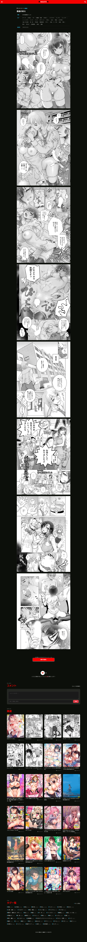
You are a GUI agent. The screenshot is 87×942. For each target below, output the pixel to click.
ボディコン (42, 20)
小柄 (38, 924)
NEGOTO (43, 2)
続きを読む (44, 659)
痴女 (23, 24)
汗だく (46, 22)
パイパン (20, 924)
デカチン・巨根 (62, 918)
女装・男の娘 (25, 22)
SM (33, 17)
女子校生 (61, 20)
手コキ (65, 921)
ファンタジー (51, 912)
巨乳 (27, 907)
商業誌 (25, 8)
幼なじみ (39, 921)
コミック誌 (43, 909)
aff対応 (29, 17)
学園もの (11, 915)
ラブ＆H (63, 909)
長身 (38, 24)
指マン (73, 921)
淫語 (60, 22)
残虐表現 (42, 22)
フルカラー (22, 909)
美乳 (44, 915)
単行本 (35, 907)
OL (17, 921)
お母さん (45, 17)
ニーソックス (25, 20)
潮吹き (28, 915)
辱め (51, 915)
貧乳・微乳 (33, 909)
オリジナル (53, 909)
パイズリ (59, 915)
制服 (33, 912)
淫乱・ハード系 (53, 22)
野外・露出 (12, 918)
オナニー (48, 921)
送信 (76, 701)
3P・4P (24, 17)
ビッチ (31, 20)
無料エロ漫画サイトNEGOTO (45, 932)
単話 (56, 20)
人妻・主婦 (12, 909)
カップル (58, 17)
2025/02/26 (25, 27)
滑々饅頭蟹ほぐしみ (26, 14)
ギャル (57, 921)
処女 (26, 912)
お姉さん (11, 924)
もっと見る (77, 903)
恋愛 (67, 915)
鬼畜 (41, 24)
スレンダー (64, 17)
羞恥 (10, 921)
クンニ (72, 918)
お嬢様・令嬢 (39, 17)
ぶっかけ (21, 918)
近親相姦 (33, 24)
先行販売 (47, 924)
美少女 (27, 24)
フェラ (36, 20)
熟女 (64, 22)
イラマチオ (51, 17)
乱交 (52, 20)
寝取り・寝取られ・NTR (15, 912)
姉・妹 (31, 22)
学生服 (36, 22)
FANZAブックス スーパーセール (45, 918)
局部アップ (30, 924)
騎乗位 (61, 912)
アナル (36, 915)
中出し (47, 20)
